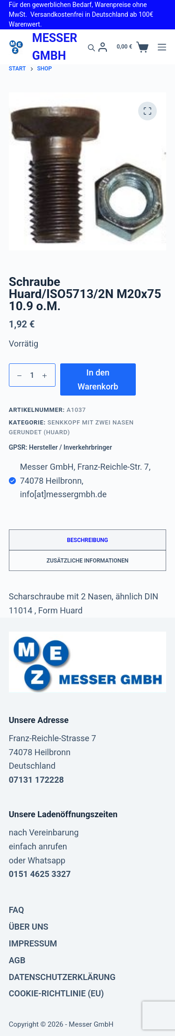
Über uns (29, 927)
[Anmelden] (102, 47)
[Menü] (162, 47)
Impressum (33, 943)
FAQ (16, 910)
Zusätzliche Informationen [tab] (88, 560)
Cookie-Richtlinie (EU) (56, 993)
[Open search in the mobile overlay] (91, 47)
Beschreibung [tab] (87, 540)
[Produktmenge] (32, 375)
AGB (17, 960)
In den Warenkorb (97, 379)
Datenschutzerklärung (62, 977)
